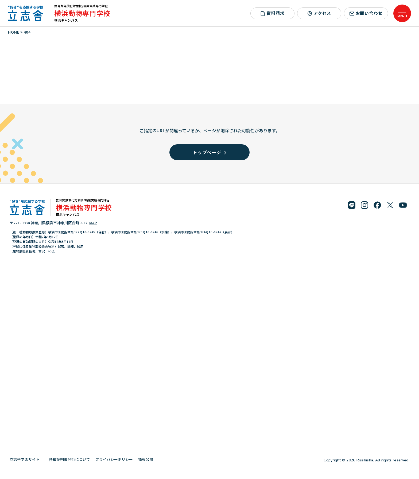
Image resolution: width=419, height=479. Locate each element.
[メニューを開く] (402, 13)
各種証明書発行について (69, 459)
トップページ (209, 152)
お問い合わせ (366, 13)
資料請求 (272, 13)
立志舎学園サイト (27, 459)
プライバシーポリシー (114, 459)
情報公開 (147, 459)
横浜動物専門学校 (82, 13)
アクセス (319, 13)
